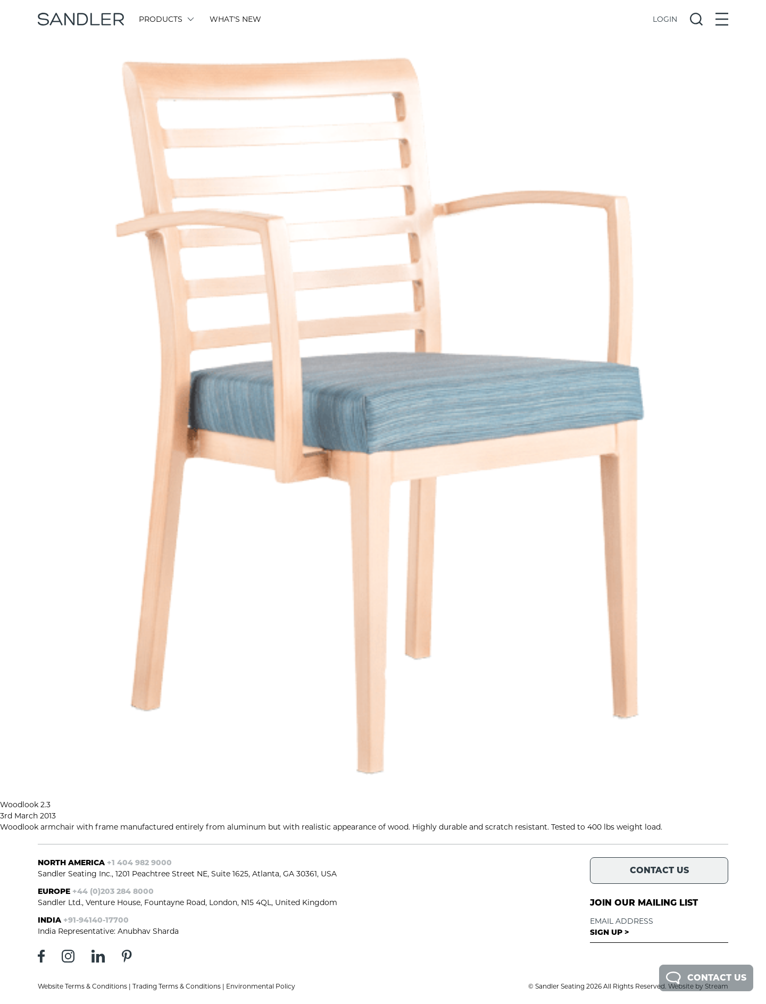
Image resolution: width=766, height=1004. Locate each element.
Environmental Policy (260, 986)
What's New (235, 19)
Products (166, 19)
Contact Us (706, 978)
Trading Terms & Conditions (176, 986)
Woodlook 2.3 (25, 804)
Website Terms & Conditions (82, 986)
